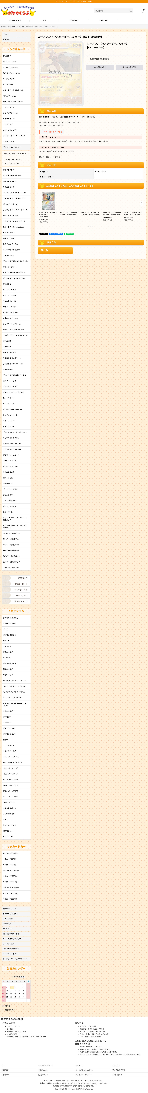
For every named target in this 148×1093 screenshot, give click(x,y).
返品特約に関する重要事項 (98, 59)
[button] (133, 20)
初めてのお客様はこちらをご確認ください (30, 1037)
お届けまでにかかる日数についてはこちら (90, 1041)
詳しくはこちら (20, 1031)
